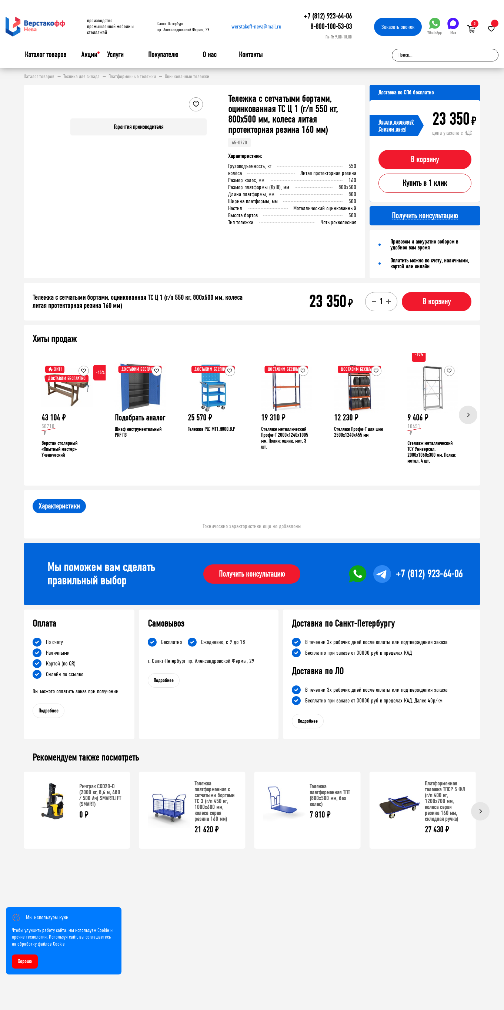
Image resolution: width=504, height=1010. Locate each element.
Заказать (397, 26)
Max (453, 26)
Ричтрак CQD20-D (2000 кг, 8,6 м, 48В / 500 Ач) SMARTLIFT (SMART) (100, 795)
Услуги (115, 54)
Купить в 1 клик (425, 183)
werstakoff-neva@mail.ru (256, 26)
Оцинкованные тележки (187, 77)
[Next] (468, 415)
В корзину (425, 159)
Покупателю (163, 54)
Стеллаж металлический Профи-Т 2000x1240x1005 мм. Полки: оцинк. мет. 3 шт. (284, 438)
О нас (210, 54)
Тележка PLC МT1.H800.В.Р (211, 429)
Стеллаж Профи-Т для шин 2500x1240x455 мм (358, 432)
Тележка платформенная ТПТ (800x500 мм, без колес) (330, 795)
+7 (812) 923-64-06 (328, 16)
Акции (89, 54)
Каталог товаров (45, 54)
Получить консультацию (252, 574)
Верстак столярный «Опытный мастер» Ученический (59, 449)
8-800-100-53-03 (331, 26)
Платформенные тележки (132, 77)
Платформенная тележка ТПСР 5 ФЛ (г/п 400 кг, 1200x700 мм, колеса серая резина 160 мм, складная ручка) (445, 801)
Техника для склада (81, 77)
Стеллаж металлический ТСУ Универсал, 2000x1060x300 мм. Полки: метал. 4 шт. (431, 452)
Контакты (251, 54)
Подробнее (49, 711)
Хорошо (25, 961)
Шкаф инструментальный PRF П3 (138, 432)
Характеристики (59, 506)
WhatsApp (434, 26)
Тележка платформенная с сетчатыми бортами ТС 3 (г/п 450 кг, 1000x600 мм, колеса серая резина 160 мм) (214, 801)
